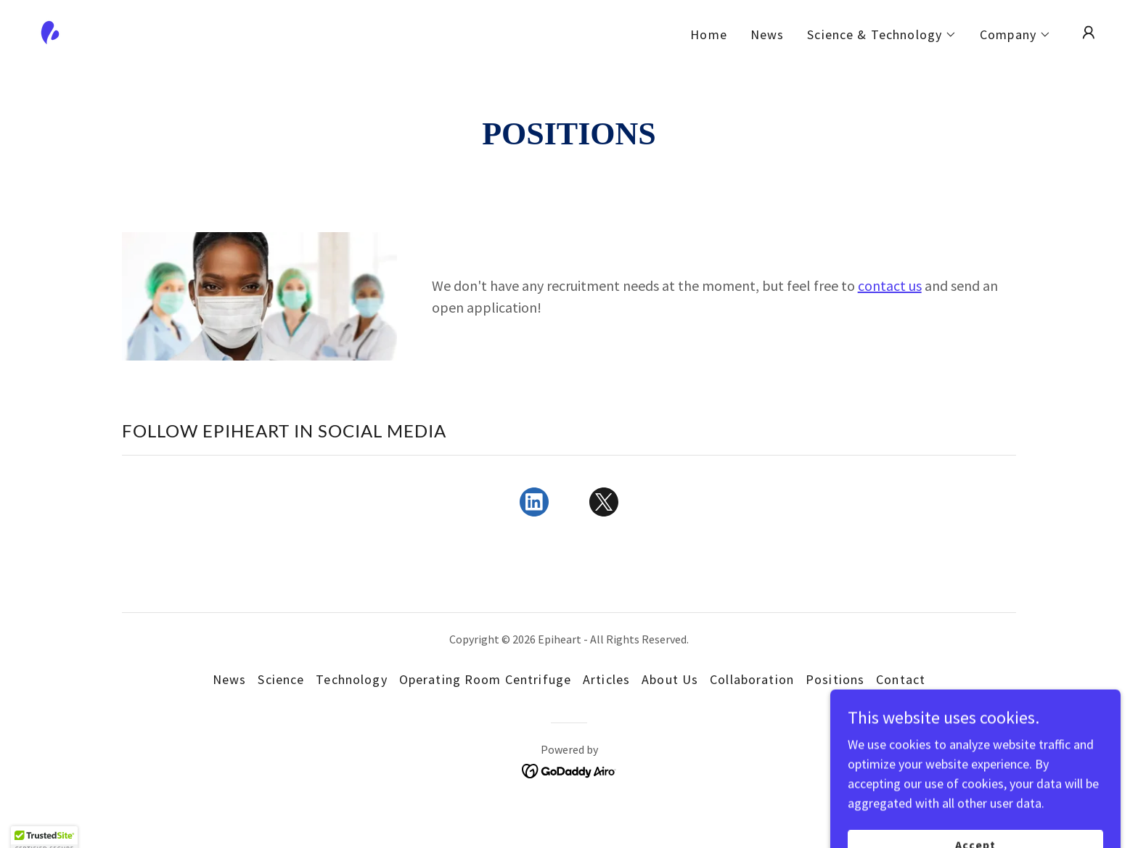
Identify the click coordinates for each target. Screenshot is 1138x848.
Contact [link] (900, 679)
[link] (50, 30)
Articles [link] (606, 679)
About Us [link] (670, 679)
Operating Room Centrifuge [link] (485, 679)
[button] (882, 35)
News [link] (767, 34)
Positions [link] (835, 679)
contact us (890, 285)
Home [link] (708, 34)
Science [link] (281, 679)
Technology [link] (351, 679)
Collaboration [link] (752, 679)
